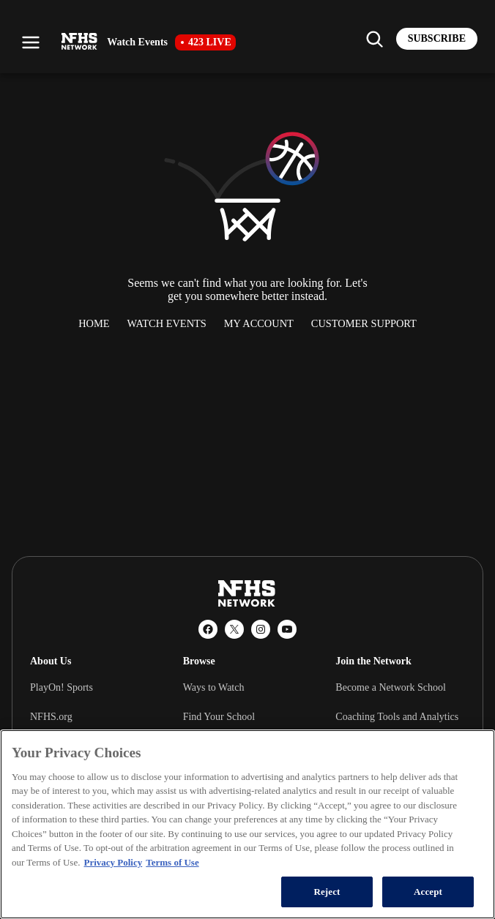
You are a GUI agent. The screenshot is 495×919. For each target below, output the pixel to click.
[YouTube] (287, 629)
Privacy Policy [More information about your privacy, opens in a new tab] (112, 862)
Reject (326, 891)
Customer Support (364, 323)
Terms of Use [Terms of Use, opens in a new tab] (172, 862)
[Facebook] (207, 629)
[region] (247, 824)
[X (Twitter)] (234, 629)
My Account (259, 323)
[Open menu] (31, 42)
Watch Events (166, 323)
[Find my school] (374, 39)
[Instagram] (260, 629)
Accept (428, 891)
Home (93, 323)
